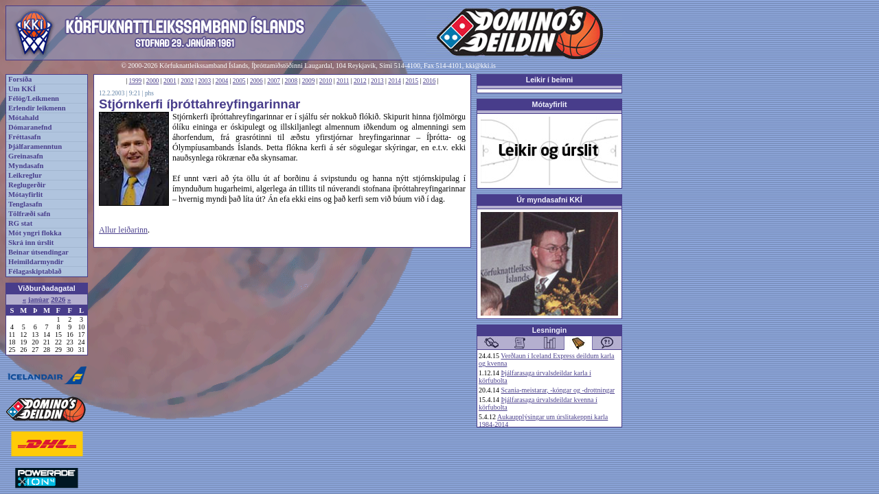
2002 (187, 81)
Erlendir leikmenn (37, 108)
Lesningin (549, 330)
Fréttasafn (24, 137)
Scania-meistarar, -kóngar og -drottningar (558, 390)
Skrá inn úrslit (31, 242)
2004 (222, 81)
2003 (204, 81)
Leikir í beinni (549, 79)
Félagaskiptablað (35, 271)
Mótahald (23, 117)
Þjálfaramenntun (35, 146)
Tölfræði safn (29, 213)
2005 (239, 81)
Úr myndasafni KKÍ (549, 200)
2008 (290, 81)
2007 (273, 81)
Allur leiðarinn (123, 230)
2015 (412, 81)
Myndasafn (26, 165)
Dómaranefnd (30, 127)
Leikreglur (25, 175)
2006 (256, 81)
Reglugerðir (26, 185)
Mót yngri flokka (35, 233)
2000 (152, 81)
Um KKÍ (22, 89)
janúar (38, 299)
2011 (342, 81)
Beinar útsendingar (38, 252)
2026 (58, 299)
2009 (308, 81)
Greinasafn (25, 156)
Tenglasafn (25, 204)
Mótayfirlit (25, 194)
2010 (325, 81)
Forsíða (20, 79)
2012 (360, 81)
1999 (135, 81)
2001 (169, 81)
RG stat (20, 223)
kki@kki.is (481, 65)
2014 (394, 81)
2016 (429, 81)
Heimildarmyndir (36, 262)
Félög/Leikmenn (33, 98)
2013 (377, 81)
